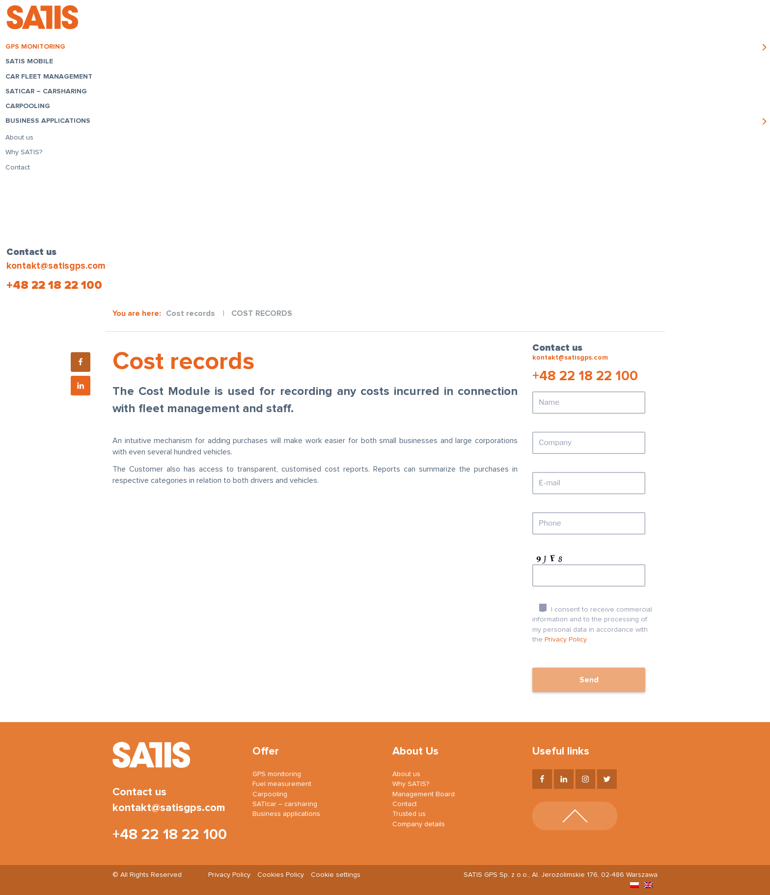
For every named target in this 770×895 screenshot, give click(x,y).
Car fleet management (51, 79)
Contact (20, 170)
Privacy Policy (566, 639)
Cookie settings (335, 874)
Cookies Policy (280, 874)
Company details (418, 824)
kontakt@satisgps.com (55, 266)
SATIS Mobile (32, 64)
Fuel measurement (281, 784)
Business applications (50, 123)
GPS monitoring (38, 49)
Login (647, 19)
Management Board (423, 794)
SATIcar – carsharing (49, 93)
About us (22, 140)
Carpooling (30, 109)
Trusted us (409, 814)
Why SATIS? (26, 154)
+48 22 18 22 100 (53, 285)
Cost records (190, 313)
